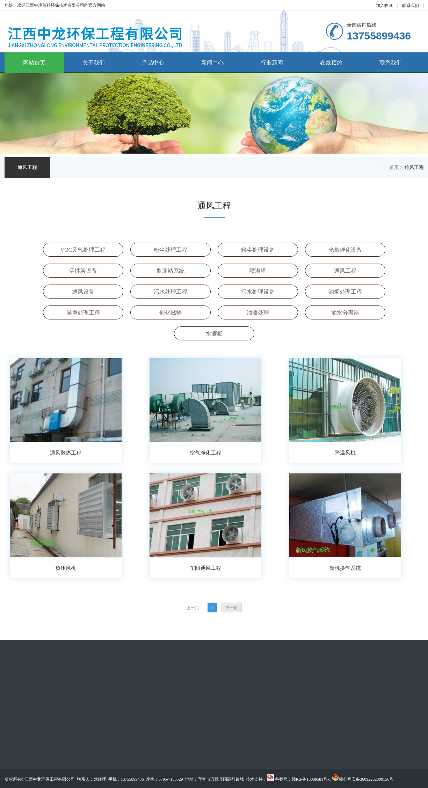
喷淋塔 (257, 271)
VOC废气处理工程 (83, 250)
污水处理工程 (170, 292)
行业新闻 (272, 63)
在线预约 (331, 63)
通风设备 (83, 292)
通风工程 (345, 271)
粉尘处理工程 (170, 250)
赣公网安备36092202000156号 (366, 779)
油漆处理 (258, 313)
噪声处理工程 (83, 313)
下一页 (231, 607)
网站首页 (34, 63)
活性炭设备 (83, 271)
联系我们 (410, 5)
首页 (394, 167)
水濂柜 (214, 334)
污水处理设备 (258, 292)
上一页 (193, 607)
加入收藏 (384, 5)
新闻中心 (212, 63)
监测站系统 (170, 271)
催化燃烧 (170, 313)
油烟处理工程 (345, 292)
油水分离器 (345, 313)
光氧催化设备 (345, 250)
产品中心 (153, 63)
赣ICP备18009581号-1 (311, 779)
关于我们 (93, 63)
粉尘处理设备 (258, 250)
